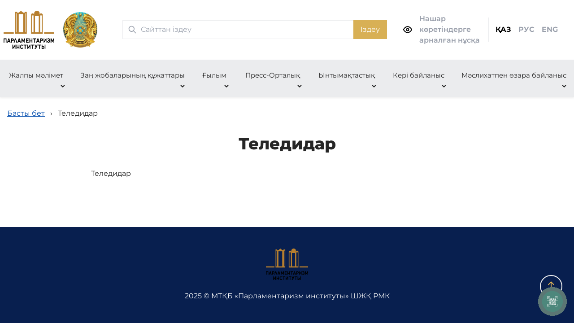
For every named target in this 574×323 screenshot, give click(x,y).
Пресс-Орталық (272, 75)
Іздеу (370, 29)
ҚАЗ (503, 29)
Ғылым (214, 75)
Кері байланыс (418, 75)
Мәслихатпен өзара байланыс (513, 75)
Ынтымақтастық (346, 75)
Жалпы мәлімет (36, 75)
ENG (550, 29)
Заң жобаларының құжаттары (132, 75)
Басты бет (26, 113)
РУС (526, 29)
